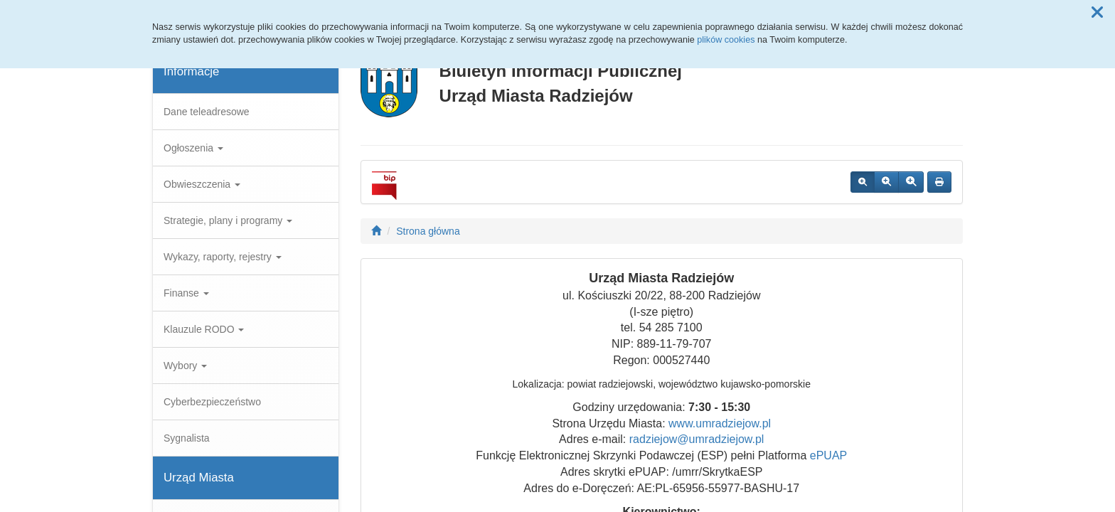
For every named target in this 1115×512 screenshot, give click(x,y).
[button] (1097, 13)
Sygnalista (187, 438)
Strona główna (428, 231)
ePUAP (828, 455)
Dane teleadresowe (207, 111)
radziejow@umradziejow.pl (696, 439)
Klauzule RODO (204, 329)
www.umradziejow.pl (719, 423)
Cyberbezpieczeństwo (212, 401)
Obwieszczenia (202, 184)
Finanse (186, 293)
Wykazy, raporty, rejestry (223, 256)
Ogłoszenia (193, 148)
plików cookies (725, 40)
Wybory (185, 365)
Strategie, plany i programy (228, 220)
